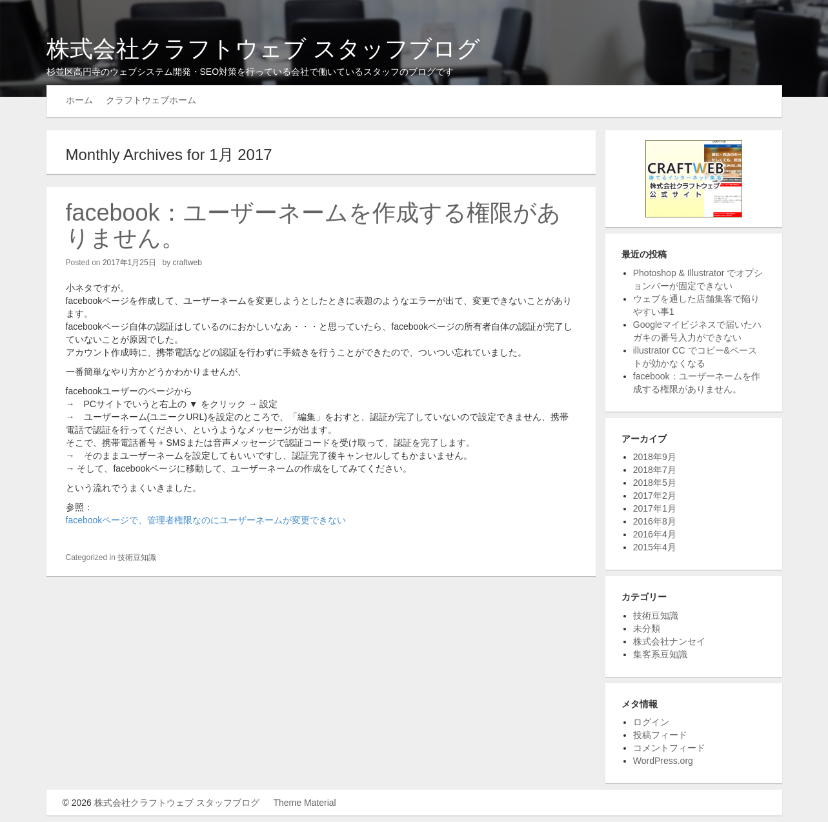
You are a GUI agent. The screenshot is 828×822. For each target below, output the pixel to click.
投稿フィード (660, 735)
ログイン (651, 722)
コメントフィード (669, 748)
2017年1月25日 (129, 262)
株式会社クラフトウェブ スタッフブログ (263, 48)
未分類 (646, 628)
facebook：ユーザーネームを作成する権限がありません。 (313, 225)
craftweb (187, 262)
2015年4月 (654, 547)
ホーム (79, 100)
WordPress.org (663, 761)
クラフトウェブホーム (151, 100)
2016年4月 (654, 534)
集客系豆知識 (660, 654)
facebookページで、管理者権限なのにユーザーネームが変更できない (206, 520)
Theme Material (304, 802)
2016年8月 (654, 521)
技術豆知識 (136, 557)
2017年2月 (654, 495)
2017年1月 (654, 508)
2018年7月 (654, 470)
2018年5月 (654, 482)
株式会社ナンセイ (669, 641)
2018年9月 (654, 457)
